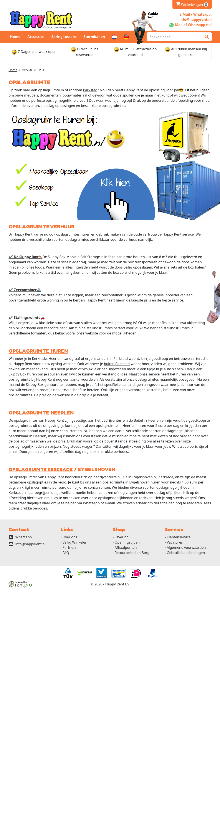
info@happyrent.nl (30, 544)
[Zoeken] (207, 36)
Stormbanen (94, 36)
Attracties (36, 36)
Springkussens (64, 36)
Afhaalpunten (126, 547)
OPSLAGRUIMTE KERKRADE (38, 469)
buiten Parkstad (117, 363)
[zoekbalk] (174, 36)
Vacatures (175, 542)
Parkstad (90, 90)
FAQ (66, 552)
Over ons (70, 537)
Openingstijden (127, 542)
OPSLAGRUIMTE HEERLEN (39, 413)
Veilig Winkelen (75, 542)
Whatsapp (23, 537)
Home (15, 36)
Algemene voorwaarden (186, 547)
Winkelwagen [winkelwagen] (192, 4)
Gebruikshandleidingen (186, 552)
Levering (122, 537)
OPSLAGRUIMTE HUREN (36, 351)
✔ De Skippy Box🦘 (26, 256)
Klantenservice (179, 537)
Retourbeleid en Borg (132, 552)
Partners (69, 547)
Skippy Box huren (23, 374)
